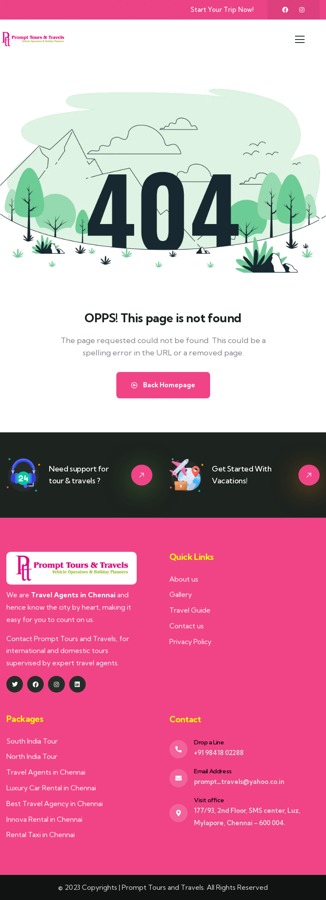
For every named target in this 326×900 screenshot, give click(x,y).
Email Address (213, 771)
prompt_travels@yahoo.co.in (239, 782)
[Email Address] (178, 778)
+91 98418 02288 (219, 753)
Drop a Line (209, 742)
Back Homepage (163, 385)
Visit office (209, 800)
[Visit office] (178, 813)
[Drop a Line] (178, 749)
